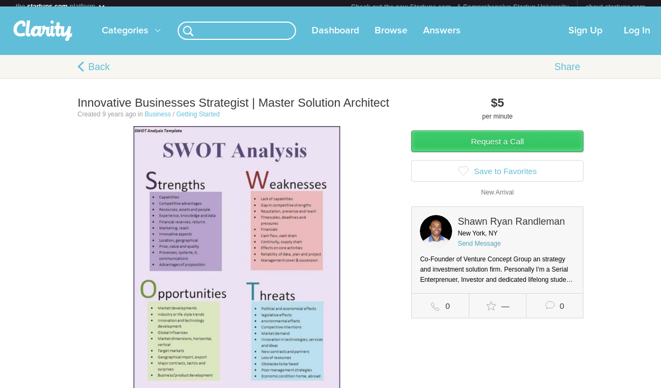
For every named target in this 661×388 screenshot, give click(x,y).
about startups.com (615, 7)
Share (567, 73)
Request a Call (497, 148)
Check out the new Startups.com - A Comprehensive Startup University (460, 7)
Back (99, 73)
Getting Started (198, 120)
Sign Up (585, 37)
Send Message (479, 250)
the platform (61, 6)
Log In (637, 37)
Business (158, 120)
